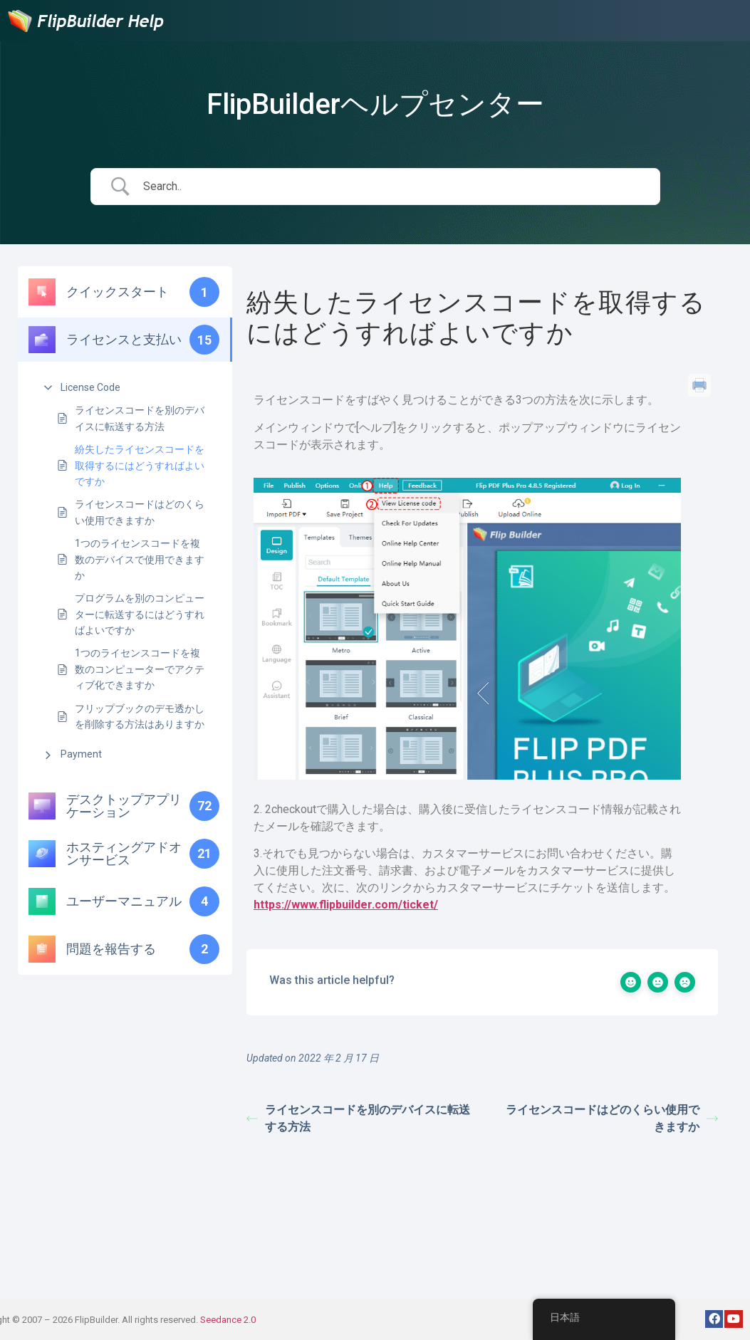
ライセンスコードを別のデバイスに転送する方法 (139, 417)
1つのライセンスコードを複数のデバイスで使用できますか (139, 559)
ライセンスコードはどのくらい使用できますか (139, 511)
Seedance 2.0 (228, 1319)
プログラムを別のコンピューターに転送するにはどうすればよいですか (139, 614)
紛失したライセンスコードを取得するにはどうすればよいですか (139, 465)
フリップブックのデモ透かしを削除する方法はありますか (139, 716)
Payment (81, 754)
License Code (90, 387)
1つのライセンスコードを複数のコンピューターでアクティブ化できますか (139, 669)
